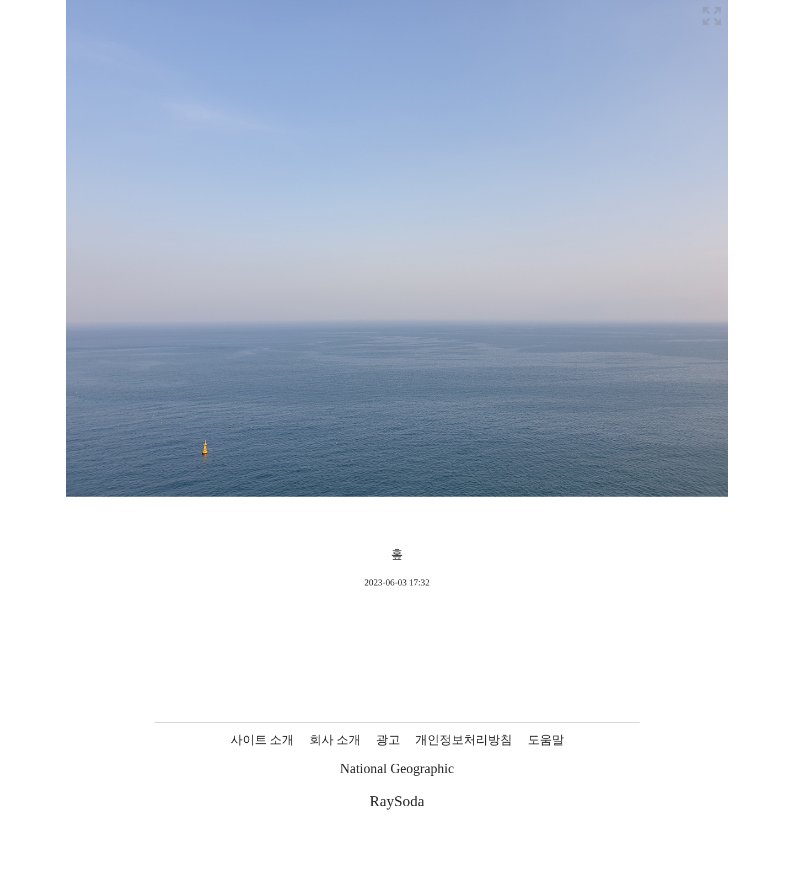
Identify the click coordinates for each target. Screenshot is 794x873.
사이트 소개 (262, 740)
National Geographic (397, 768)
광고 (388, 740)
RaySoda (396, 801)
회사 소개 (335, 740)
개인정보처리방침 (463, 740)
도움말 (546, 740)
